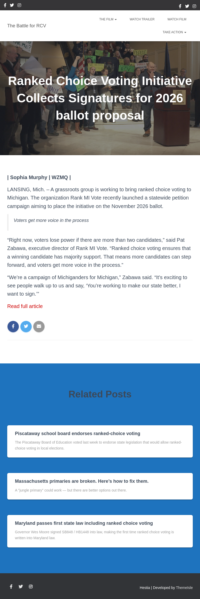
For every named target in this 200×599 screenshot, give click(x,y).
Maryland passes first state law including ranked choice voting (84, 523)
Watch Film (177, 19)
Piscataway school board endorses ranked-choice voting (77, 433)
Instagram (19, 6)
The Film (108, 19)
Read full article (25, 306)
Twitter (12, 6)
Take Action (174, 32)
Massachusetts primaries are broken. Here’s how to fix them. (82, 481)
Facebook (5, 6)
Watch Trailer (142, 19)
